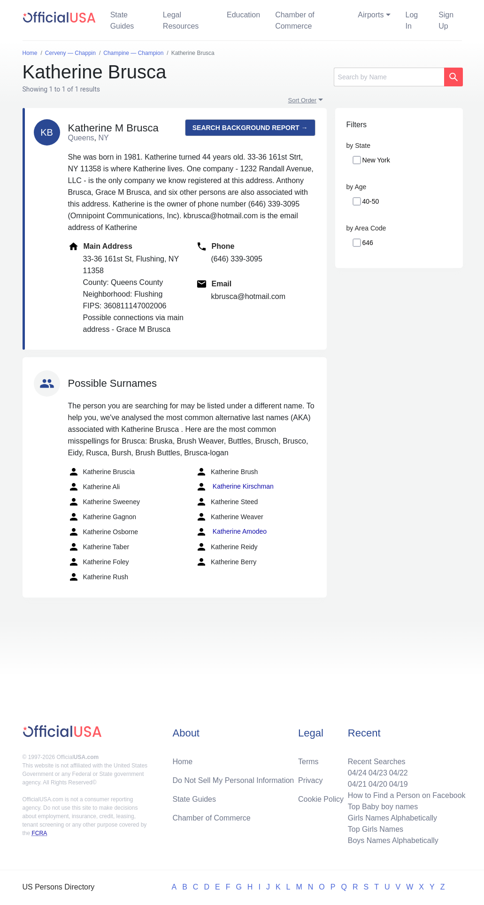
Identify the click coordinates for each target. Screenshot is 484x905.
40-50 (370, 201)
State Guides (122, 20)
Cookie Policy (321, 799)
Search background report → (250, 127)
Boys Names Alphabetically (393, 840)
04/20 (378, 784)
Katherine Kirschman (235, 486)
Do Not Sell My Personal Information (233, 780)
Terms (308, 762)
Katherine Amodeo (231, 531)
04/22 (398, 773)
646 (367, 242)
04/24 (357, 773)
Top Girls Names (375, 829)
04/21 (357, 784)
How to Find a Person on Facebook (407, 795)
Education (243, 15)
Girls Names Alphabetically (392, 818)
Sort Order (302, 100)
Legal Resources (181, 20)
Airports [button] (371, 15)
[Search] (389, 77)
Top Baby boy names (383, 807)
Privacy (310, 780)
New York (376, 160)
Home (182, 762)
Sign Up (445, 20)
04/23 (378, 773)
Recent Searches (377, 762)
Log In (412, 20)
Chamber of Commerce (295, 20)
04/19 (398, 784)
